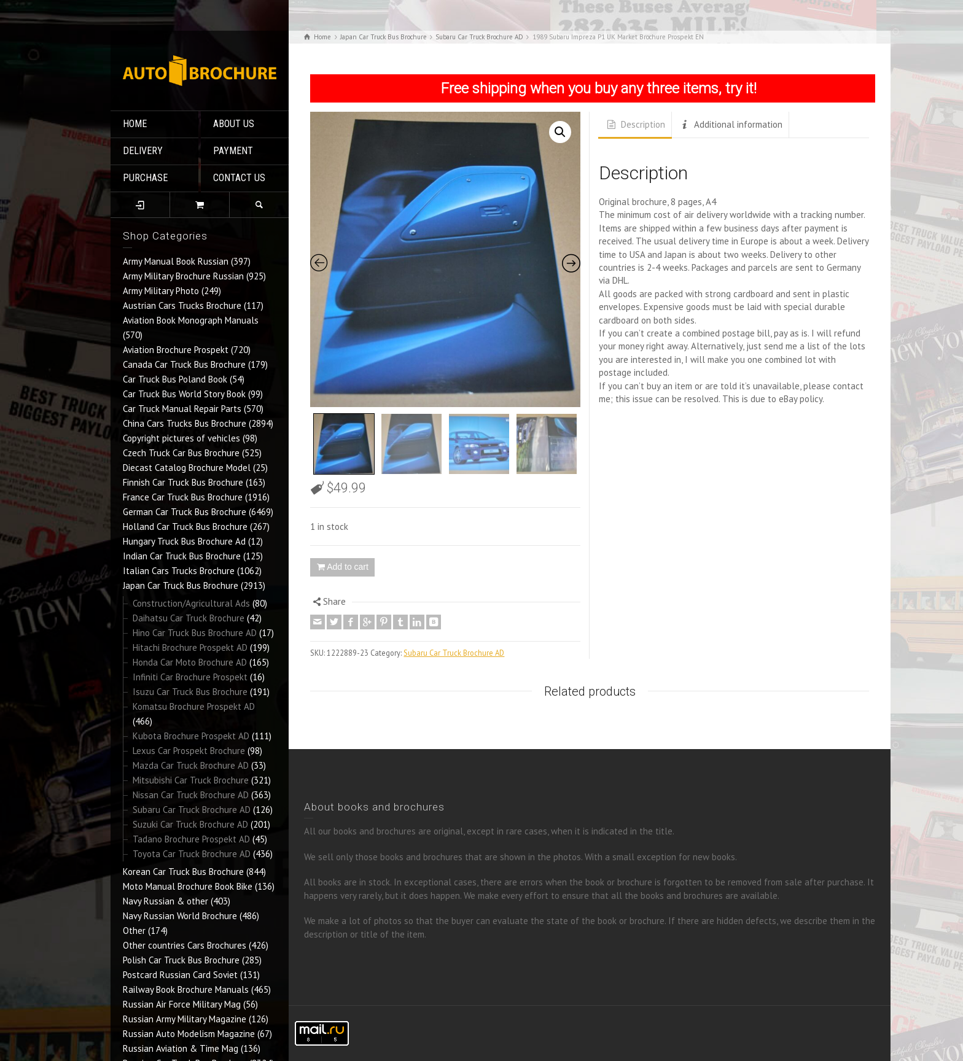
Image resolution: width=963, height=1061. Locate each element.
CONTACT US (239, 178)
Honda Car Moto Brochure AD (190, 662)
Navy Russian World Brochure (180, 916)
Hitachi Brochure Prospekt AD (190, 647)
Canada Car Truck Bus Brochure (184, 364)
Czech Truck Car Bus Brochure (181, 453)
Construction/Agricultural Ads (191, 603)
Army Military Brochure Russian (183, 276)
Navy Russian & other (165, 901)
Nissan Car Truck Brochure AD (191, 795)
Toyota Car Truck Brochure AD (192, 854)
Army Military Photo (161, 291)
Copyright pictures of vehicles (181, 438)
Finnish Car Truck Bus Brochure (183, 482)
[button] (560, 132)
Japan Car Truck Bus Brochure (180, 585)
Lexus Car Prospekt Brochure (189, 750)
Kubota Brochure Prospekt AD (191, 736)
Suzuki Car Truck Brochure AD (190, 824)
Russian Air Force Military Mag (182, 1004)
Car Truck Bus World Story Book (184, 394)
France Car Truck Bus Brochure (183, 497)
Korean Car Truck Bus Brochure (183, 871)
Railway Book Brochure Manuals (186, 989)
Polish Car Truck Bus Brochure (181, 960)
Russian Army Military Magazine (184, 1019)
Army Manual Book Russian (175, 261)
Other (134, 930)
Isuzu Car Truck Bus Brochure (190, 692)
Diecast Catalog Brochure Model (187, 467)
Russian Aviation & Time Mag (180, 1048)
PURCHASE (145, 178)
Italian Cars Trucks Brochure (179, 571)
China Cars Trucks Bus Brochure (184, 423)
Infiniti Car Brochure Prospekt (190, 677)
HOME (135, 124)
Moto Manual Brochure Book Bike (187, 886)
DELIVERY (143, 151)
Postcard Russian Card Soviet (180, 975)
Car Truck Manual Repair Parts (182, 408)
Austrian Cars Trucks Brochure (182, 305)
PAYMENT (233, 151)
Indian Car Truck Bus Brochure (182, 556)
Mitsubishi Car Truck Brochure (191, 780)
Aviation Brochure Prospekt (175, 350)
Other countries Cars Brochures (184, 945)
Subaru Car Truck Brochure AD (192, 809)
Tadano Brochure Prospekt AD (191, 839)
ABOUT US (233, 124)
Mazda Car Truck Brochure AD (191, 765)
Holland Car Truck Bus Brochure (185, 526)
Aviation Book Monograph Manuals (191, 320)
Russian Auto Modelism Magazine (189, 1034)
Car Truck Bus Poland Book (175, 379)
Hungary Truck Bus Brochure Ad (184, 541)
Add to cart (347, 567)
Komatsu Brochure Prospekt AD (194, 706)
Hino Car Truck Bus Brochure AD (195, 633)
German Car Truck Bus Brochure (184, 512)
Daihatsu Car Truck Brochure (188, 618)
